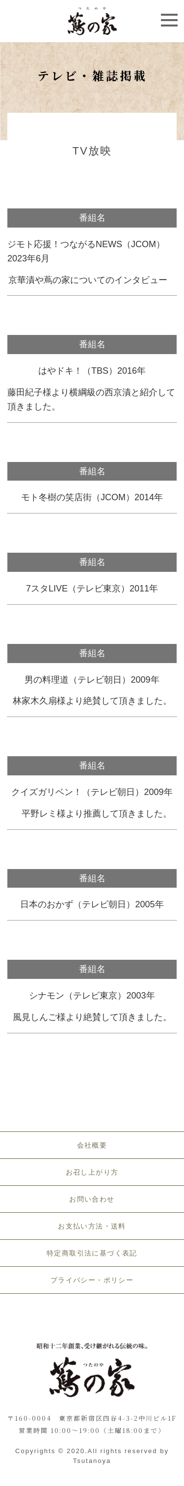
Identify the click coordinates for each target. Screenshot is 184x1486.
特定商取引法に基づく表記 (92, 1253)
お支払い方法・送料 (92, 1226)
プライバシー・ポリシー (92, 1280)
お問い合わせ (91, 1199)
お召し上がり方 (92, 1172)
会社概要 (92, 1145)
